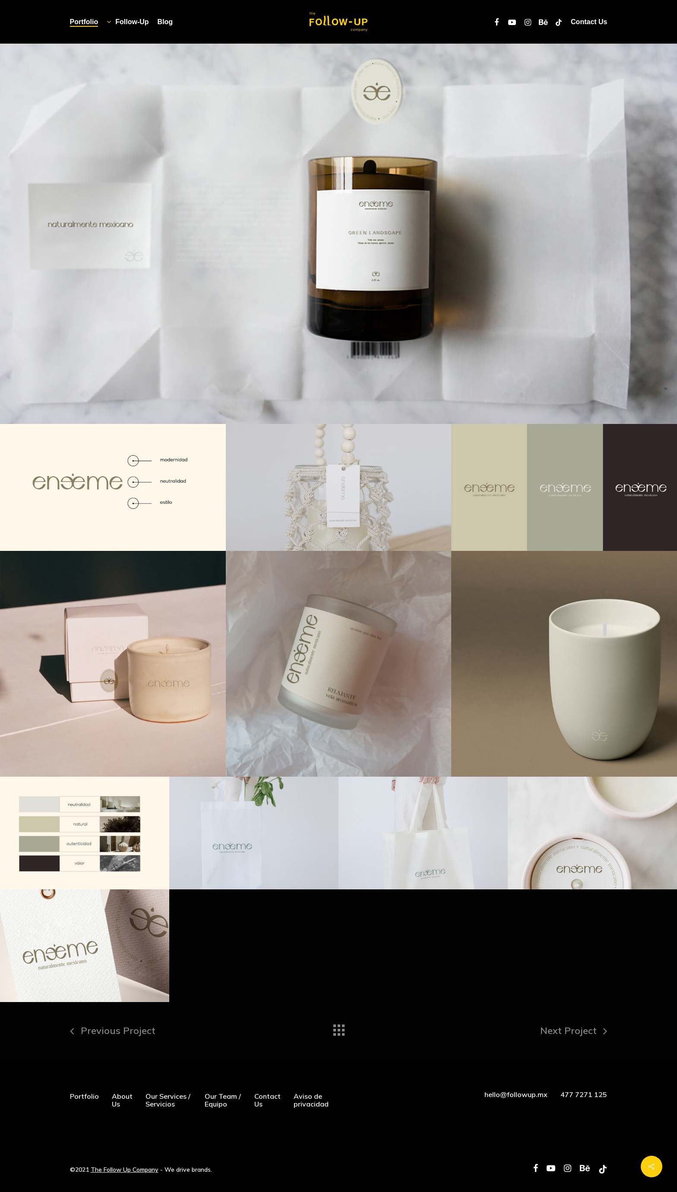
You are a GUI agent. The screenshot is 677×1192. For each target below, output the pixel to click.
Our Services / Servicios (168, 1100)
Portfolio (84, 1096)
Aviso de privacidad (311, 1100)
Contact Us (267, 1100)
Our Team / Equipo (223, 1100)
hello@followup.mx (515, 1094)
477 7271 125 (583, 1094)
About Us (122, 1100)
